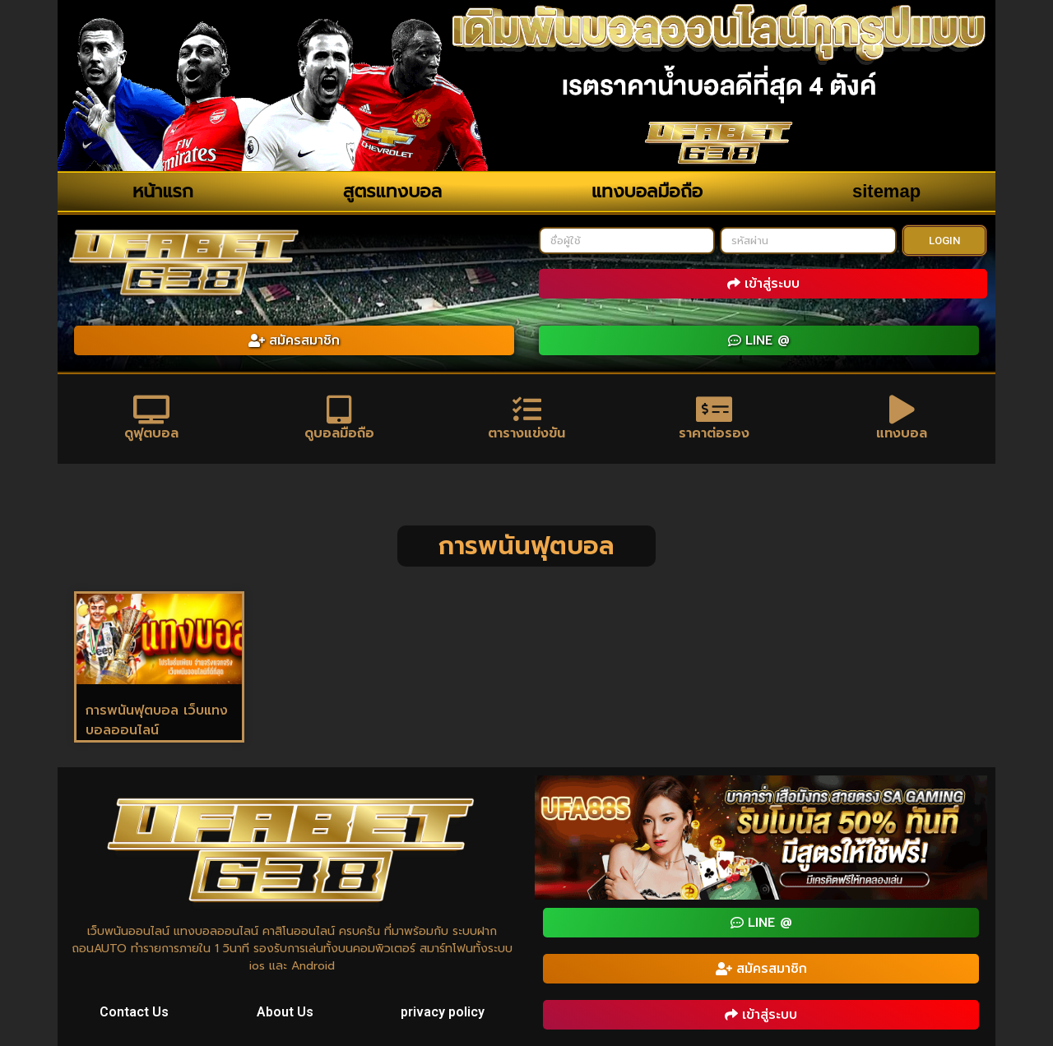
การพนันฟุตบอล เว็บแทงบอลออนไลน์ (157, 720)
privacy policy (443, 1012)
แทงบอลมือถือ (647, 191)
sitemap (886, 191)
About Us (285, 1012)
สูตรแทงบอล (392, 191)
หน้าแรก (162, 191)
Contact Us (134, 1012)
